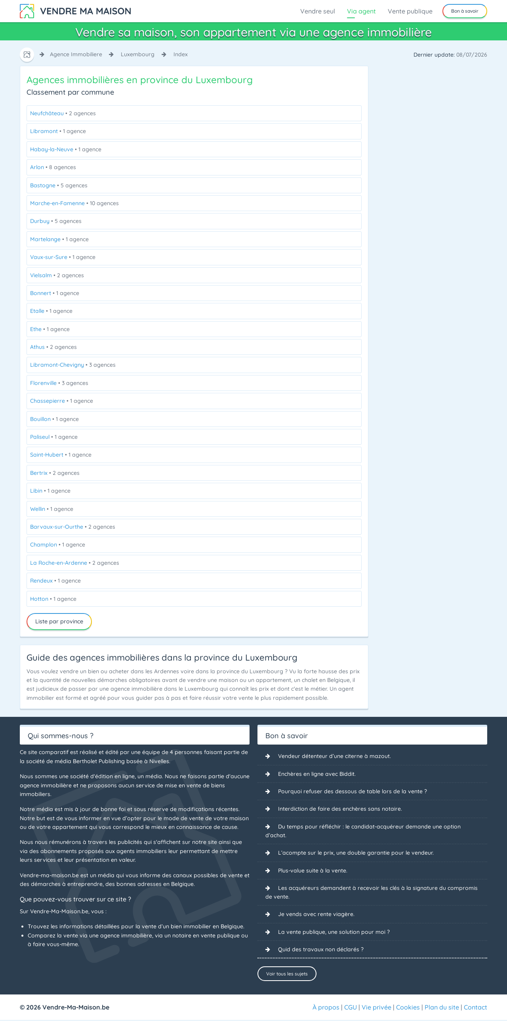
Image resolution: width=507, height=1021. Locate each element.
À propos (326, 1008)
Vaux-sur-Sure (62, 257)
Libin (50, 490)
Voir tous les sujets (287, 974)
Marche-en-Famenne (74, 203)
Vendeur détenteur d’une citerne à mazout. (334, 756)
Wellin (51, 508)
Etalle (51, 310)
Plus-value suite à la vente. (312, 870)
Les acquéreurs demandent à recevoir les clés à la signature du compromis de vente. (371, 892)
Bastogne (59, 185)
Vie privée (376, 1008)
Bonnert (54, 293)
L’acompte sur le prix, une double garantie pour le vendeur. (356, 853)
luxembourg (137, 54)
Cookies (408, 1008)
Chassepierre (61, 400)
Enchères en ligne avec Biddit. (317, 773)
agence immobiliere (76, 54)
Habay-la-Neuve (65, 149)
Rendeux (55, 580)
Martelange (59, 239)
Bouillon (54, 419)
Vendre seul (317, 11)
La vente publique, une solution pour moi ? (334, 932)
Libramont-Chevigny (73, 364)
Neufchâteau (63, 113)
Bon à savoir (464, 11)
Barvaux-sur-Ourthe (72, 526)
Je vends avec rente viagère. (316, 914)
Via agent (361, 11)
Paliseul (54, 436)
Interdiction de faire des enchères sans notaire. (340, 809)
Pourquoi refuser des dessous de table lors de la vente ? (352, 791)
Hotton (53, 598)
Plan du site (442, 1008)
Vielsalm (57, 275)
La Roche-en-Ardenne (74, 562)
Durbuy (56, 221)
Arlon (53, 167)
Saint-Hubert (60, 454)
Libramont (58, 131)
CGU (350, 1008)
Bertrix (55, 472)
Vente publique (410, 11)
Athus (53, 346)
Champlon (57, 544)
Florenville (59, 383)
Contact (475, 1008)
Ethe (50, 329)
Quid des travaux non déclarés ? (321, 949)
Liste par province (59, 621)
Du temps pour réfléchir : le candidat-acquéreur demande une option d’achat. (363, 831)
